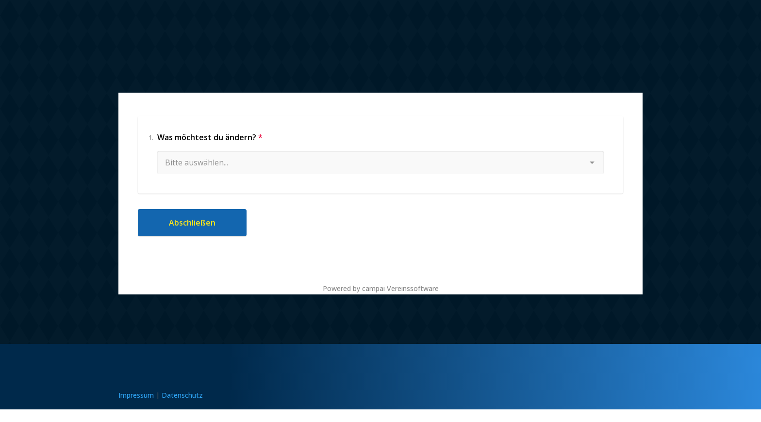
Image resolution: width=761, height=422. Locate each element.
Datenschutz (182, 395)
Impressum (136, 395)
